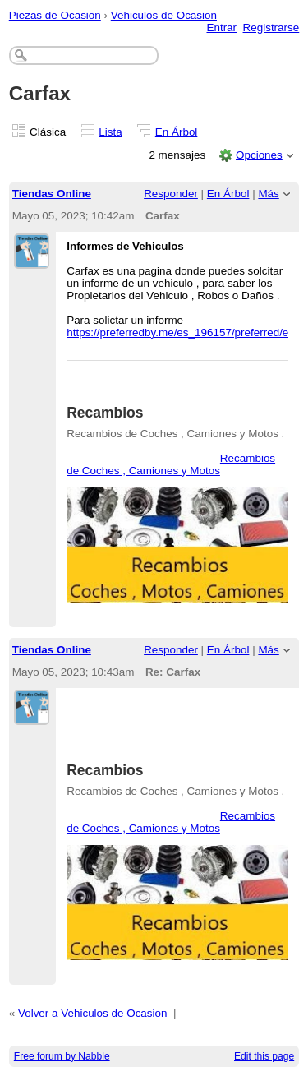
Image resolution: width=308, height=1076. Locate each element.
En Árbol (176, 132)
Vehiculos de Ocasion (164, 15)
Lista (110, 132)
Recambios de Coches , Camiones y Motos (171, 464)
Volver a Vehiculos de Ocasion (93, 1013)
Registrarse (271, 27)
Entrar (221, 27)
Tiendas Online (51, 193)
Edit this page (264, 1056)
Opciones (259, 155)
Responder (171, 193)
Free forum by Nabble (62, 1056)
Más (268, 193)
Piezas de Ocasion (55, 15)
